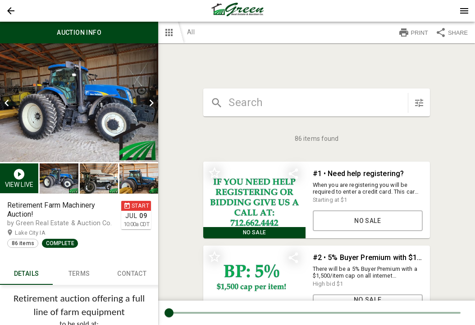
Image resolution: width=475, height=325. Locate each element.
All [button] (190, 32)
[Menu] (464, 11)
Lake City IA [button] (39, 233)
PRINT (413, 32)
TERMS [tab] (79, 274)
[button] (11, 11)
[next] (151, 103)
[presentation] (237, 11)
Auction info (79, 32)
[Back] (11, 11)
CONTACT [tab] (131, 274)
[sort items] (419, 103)
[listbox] (79, 102)
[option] (79, 102)
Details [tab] (26, 274)
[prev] (7, 103)
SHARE (451, 32)
